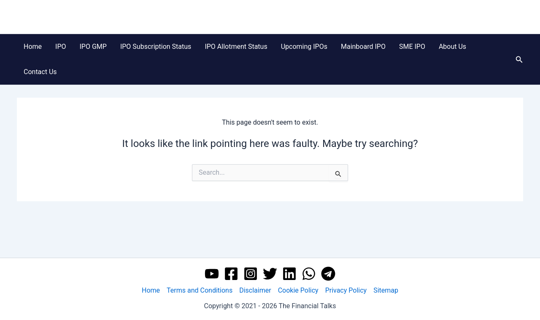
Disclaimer (255, 290)
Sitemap (385, 290)
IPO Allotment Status (236, 47)
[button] (519, 59)
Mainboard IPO (363, 47)
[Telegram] (328, 274)
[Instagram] (250, 274)
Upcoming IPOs (304, 47)
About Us (452, 47)
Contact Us (40, 72)
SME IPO (412, 47)
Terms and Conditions (199, 290)
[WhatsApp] (309, 274)
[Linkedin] (289, 274)
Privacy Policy (346, 290)
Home (33, 47)
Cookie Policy (298, 290)
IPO (60, 47)
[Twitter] (270, 274)
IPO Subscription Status (155, 47)
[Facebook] (231, 274)
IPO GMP (93, 47)
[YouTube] (212, 274)
